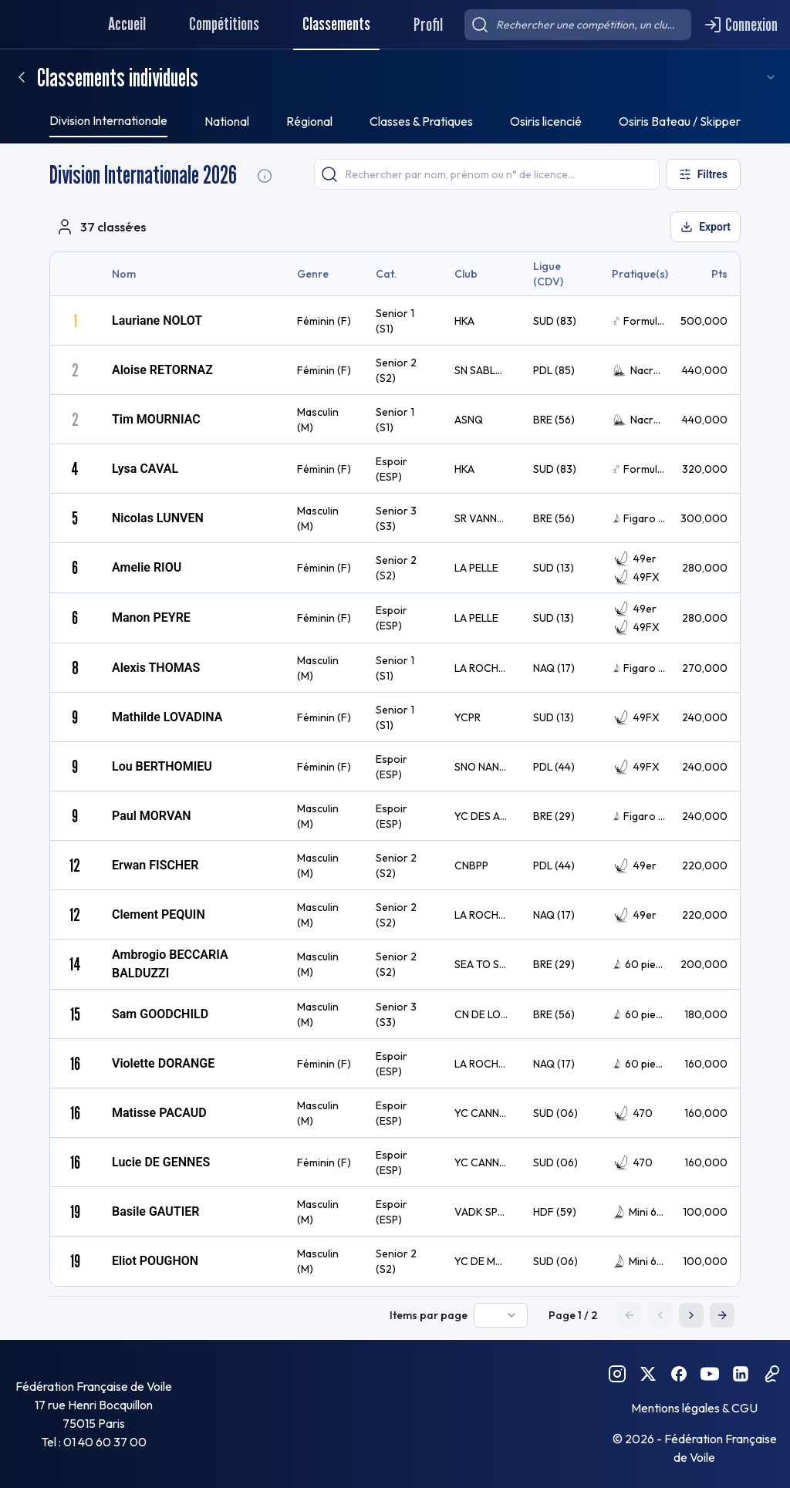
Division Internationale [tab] (108, 120)
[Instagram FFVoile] (617, 1373)
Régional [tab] (309, 121)
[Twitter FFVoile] (648, 1373)
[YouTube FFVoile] (709, 1373)
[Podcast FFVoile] (771, 1373)
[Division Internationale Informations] (264, 176)
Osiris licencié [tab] (546, 121)
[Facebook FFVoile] (679, 1373)
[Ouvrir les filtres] (701, 174)
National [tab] (226, 121)
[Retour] (21, 77)
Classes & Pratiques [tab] (421, 121)
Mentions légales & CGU (694, 1407)
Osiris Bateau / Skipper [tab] (680, 121)
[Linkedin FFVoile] (740, 1373)
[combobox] (753, 77)
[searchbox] (577, 24)
